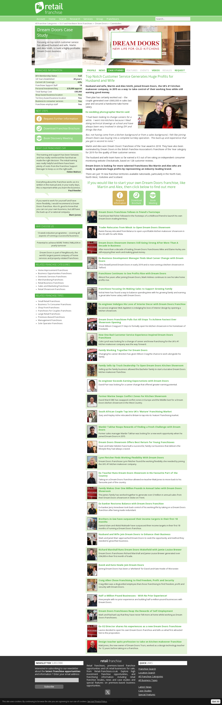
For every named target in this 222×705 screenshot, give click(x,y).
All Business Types (147, 680)
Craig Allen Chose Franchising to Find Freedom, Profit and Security (136, 580)
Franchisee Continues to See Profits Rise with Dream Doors (132, 273)
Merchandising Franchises (50, 279)
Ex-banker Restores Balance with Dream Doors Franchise (131, 503)
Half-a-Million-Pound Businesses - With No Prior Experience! (133, 595)
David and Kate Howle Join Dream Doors (121, 564)
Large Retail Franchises (49, 313)
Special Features (146, 694)
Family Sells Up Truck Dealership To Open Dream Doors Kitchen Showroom (141, 365)
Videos (156, 70)
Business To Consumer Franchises (54, 304)
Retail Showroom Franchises (51, 289)
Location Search (146, 672)
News (102, 70)
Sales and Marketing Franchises (53, 286)
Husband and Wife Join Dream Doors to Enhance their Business (134, 534)
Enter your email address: (67, 674)
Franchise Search (147, 668)
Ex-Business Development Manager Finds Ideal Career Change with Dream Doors (141, 259)
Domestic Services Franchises (52, 276)
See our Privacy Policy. (97, 701)
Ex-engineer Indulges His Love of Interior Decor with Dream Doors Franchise (142, 304)
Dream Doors (101, 23)
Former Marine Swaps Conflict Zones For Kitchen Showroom (132, 396)
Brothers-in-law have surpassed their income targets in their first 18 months (138, 520)
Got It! (215, 701)
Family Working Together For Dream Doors (123, 350)
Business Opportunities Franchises (55, 273)
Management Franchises (50, 320)
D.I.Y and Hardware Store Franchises (76, 23)
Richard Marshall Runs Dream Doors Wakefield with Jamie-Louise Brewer (140, 549)
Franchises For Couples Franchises (54, 310)
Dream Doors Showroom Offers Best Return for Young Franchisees (136, 442)
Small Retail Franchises (49, 301)
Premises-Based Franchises (51, 317)
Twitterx (107, 692)
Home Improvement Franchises (53, 270)
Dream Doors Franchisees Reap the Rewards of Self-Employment (136, 610)
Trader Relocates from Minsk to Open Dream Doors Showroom (134, 227)
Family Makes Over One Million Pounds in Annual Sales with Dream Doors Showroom (140, 490)
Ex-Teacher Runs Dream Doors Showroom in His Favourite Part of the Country (138, 474)
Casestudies (115, 23)
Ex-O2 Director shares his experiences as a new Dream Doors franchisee (140, 626)
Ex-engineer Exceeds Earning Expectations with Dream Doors (134, 380)
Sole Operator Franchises (50, 323)
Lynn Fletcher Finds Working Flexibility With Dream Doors (131, 457)
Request (180, 70)
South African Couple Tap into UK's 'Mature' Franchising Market (135, 411)
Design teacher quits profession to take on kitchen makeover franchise (140, 641)
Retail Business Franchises (51, 282)
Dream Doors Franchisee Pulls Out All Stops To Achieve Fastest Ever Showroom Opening (137, 321)
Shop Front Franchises (48, 307)
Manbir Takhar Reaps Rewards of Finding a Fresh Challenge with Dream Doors (139, 428)
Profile (91, 70)
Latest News (144, 686)
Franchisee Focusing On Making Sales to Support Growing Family (135, 288)
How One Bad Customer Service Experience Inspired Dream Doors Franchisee (136, 336)
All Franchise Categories (46, 23)
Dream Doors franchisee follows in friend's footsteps (129, 212)
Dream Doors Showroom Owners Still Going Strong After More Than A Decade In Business (138, 244)
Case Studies (116, 70)
